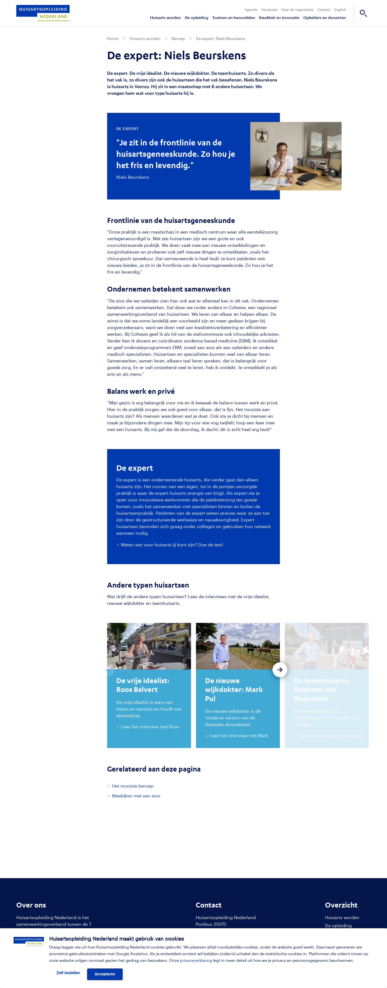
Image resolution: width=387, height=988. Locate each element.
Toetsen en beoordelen (233, 17)
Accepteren (105, 974)
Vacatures (269, 9)
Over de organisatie (297, 9)
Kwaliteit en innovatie (279, 17)
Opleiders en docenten (324, 17)
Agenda (251, 9)
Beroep (178, 38)
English (340, 9)
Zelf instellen (68, 972)
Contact (323, 9)
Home (112, 38)
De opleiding (196, 17)
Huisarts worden (165, 17)
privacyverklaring (196, 960)
